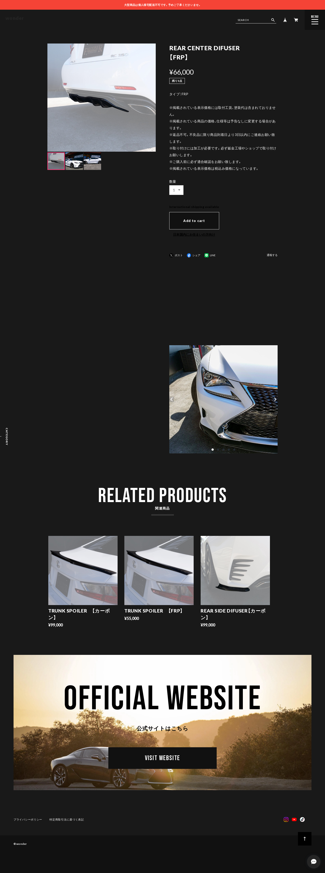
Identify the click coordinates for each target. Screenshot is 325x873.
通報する (272, 255)
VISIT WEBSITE (162, 758)
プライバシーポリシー (28, 819)
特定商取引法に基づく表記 (66, 819)
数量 (172, 181)
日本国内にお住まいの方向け (194, 234)
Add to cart (194, 221)
